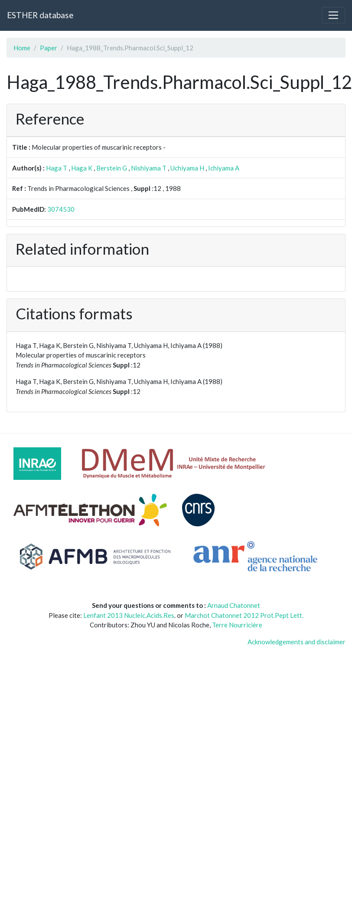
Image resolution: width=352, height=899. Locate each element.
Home (21, 48)
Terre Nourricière (237, 625)
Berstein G (111, 168)
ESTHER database (40, 15)
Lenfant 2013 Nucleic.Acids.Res (128, 615)
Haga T (56, 168)
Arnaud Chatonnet (233, 605)
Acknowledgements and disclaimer (296, 642)
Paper (48, 48)
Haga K (81, 168)
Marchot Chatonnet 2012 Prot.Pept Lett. (244, 615)
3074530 (61, 209)
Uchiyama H (187, 168)
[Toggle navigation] (333, 15)
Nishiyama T (148, 168)
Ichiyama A (223, 168)
